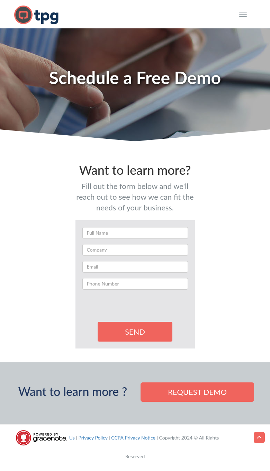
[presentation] (135, 308)
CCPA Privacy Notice (133, 438)
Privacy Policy (93, 438)
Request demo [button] (197, 392)
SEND (135, 331)
